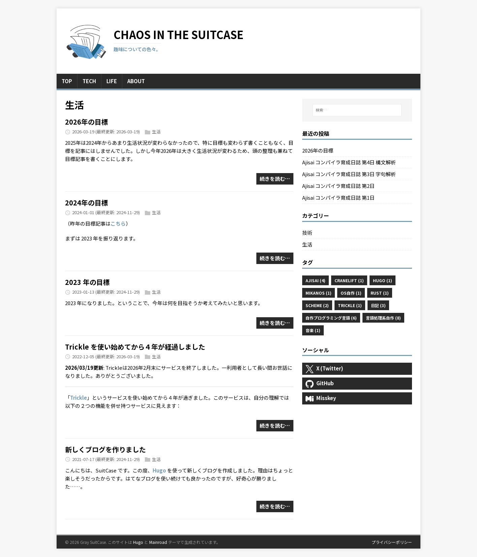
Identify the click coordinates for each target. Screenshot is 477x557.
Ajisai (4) (315, 280)
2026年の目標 (86, 122)
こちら (118, 223)
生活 (156, 131)
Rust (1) (380, 293)
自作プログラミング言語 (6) (331, 318)
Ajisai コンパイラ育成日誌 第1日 (338, 197)
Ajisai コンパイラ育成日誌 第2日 (338, 185)
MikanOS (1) (318, 293)
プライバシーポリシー (392, 542)
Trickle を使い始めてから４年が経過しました (135, 347)
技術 (307, 232)
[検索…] (357, 110)
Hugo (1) (382, 280)
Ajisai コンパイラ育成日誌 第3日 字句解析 (349, 173)
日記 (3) (378, 305)
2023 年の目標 (87, 282)
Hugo (159, 470)
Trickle (78, 397)
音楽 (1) (313, 330)
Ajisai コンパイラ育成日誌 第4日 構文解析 (349, 162)
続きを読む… (275, 178)
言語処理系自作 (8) (383, 318)
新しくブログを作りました (105, 449)
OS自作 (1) (351, 293)
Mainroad (158, 542)
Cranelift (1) (349, 280)
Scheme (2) (317, 305)
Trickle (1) (350, 305)
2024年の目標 (86, 202)
